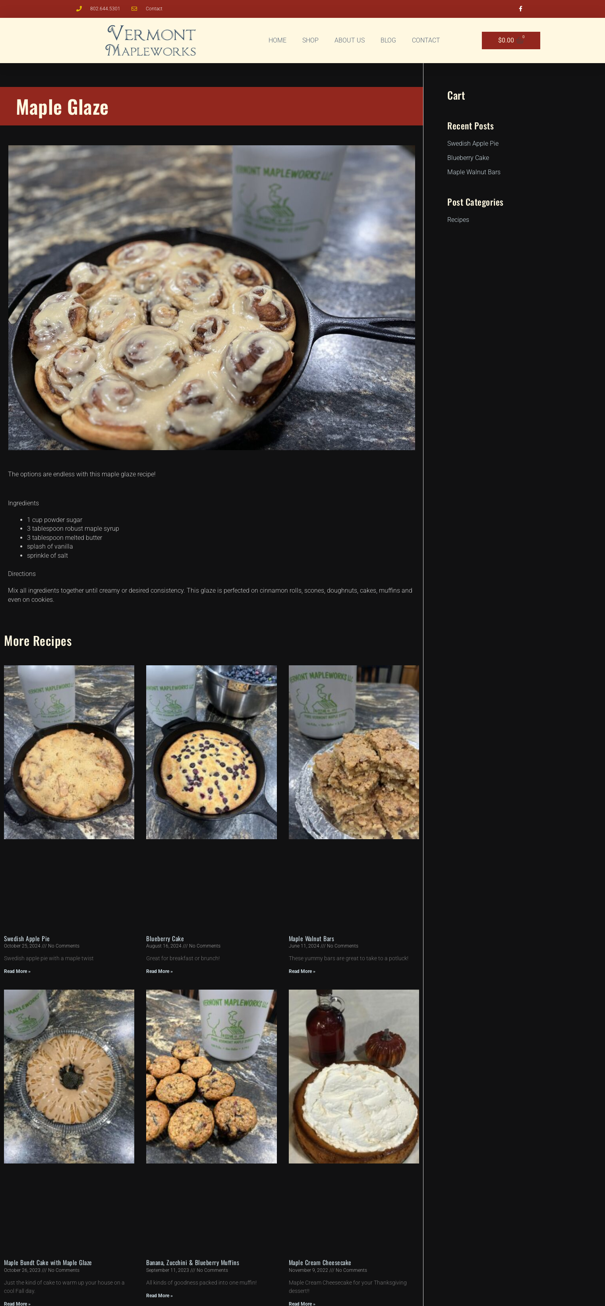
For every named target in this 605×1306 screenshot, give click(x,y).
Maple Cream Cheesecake (321, 1262)
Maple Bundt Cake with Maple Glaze (49, 1262)
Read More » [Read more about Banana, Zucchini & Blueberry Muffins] (159, 1295)
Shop (310, 40)
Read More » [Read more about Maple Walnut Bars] (302, 971)
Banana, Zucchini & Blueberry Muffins (194, 1262)
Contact (426, 40)
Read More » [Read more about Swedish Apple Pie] (17, 971)
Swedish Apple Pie (27, 938)
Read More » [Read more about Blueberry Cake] (159, 971)
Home (277, 40)
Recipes (53, 640)
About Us (349, 40)
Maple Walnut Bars (312, 938)
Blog (388, 40)
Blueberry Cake (165, 938)
